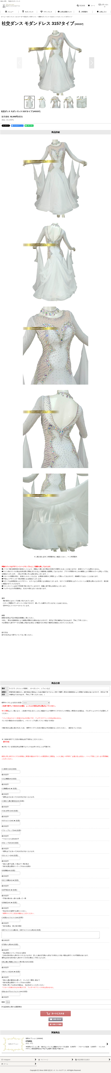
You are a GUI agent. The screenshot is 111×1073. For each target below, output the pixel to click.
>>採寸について (16, 635)
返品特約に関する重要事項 (12, 1007)
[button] (81, 5)
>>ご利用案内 (72, 557)
